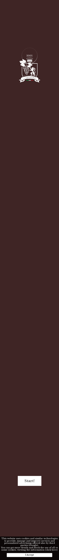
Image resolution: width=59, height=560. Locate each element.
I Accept (29, 555)
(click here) (51, 549)
